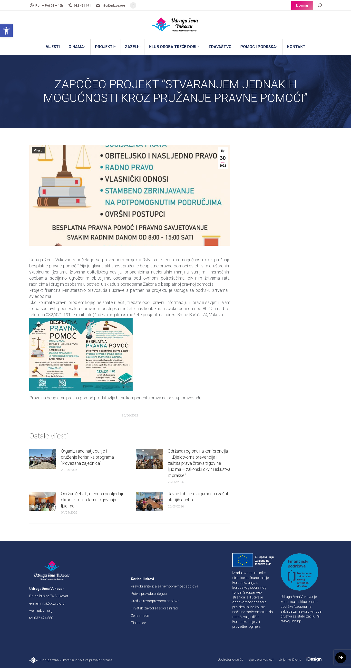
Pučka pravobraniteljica (149, 594)
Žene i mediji (140, 615)
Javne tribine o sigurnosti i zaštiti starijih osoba (198, 496)
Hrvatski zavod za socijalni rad (154, 608)
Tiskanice (138, 623)
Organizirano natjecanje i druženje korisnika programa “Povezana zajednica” (87, 457)
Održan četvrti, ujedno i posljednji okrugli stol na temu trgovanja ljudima (92, 499)
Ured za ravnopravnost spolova (155, 601)
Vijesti (38, 150)
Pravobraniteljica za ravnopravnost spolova (164, 586)
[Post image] (42, 459)
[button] (6, 30)
